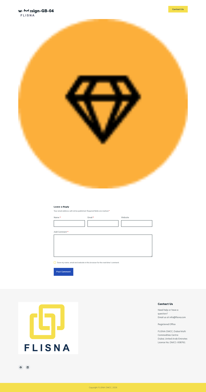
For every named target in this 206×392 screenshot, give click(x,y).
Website (125, 217)
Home (68, 9)
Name (57, 217)
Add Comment (61, 232)
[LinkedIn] (27, 367)
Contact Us (135, 9)
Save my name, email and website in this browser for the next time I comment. (88, 262)
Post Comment (63, 271)
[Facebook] (20, 367)
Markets (99, 9)
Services (82, 9)
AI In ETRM (116, 9)
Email (90, 217)
